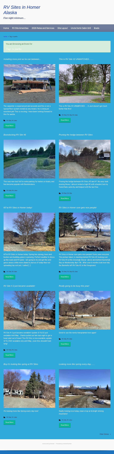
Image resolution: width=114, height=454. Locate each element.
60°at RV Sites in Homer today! (18, 207)
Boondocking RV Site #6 (15, 135)
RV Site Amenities (20, 28)
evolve (44, 443)
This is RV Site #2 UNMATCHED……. (76, 59)
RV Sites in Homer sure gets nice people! (78, 207)
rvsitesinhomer (67, 443)
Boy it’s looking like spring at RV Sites (21, 364)
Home (6, 28)
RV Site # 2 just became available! (19, 286)
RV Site (9, 120)
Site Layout (63, 28)
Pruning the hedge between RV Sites (76, 135)
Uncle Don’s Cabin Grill (81, 28)
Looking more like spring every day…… (77, 364)
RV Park (64, 115)
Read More (9, 126)
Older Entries (104, 434)
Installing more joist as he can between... (22, 59)
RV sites (14, 120)
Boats (96, 28)
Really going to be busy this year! (74, 286)
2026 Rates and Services (43, 28)
